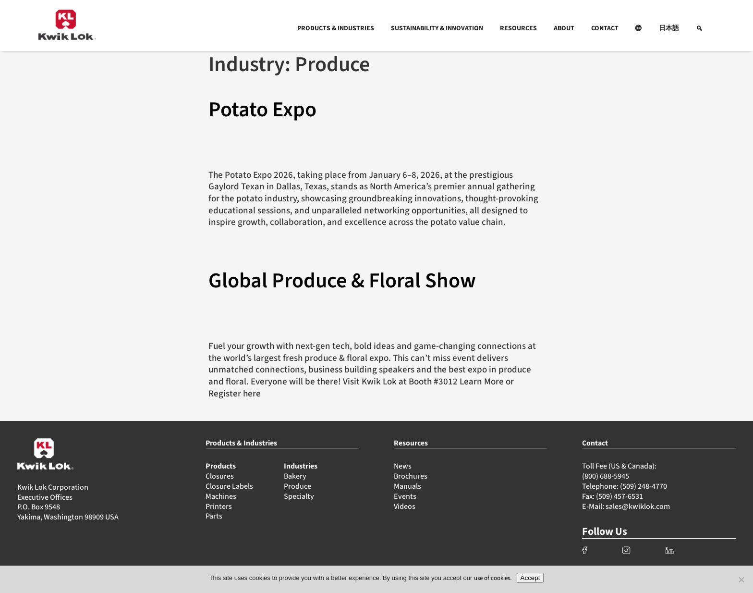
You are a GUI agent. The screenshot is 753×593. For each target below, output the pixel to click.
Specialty (299, 496)
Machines (221, 496)
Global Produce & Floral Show (342, 281)
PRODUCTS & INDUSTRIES (335, 28)
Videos (404, 506)
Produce (297, 486)
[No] (741, 579)
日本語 (669, 28)
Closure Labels (229, 486)
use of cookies (492, 578)
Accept (530, 577)
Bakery (295, 476)
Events (405, 496)
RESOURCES (518, 28)
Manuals (407, 486)
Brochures (410, 476)
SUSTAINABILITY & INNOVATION (437, 28)
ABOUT (564, 28)
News (403, 466)
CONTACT (605, 28)
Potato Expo (262, 110)
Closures (220, 476)
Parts (214, 516)
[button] (639, 28)
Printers (219, 506)
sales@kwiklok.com (638, 506)
